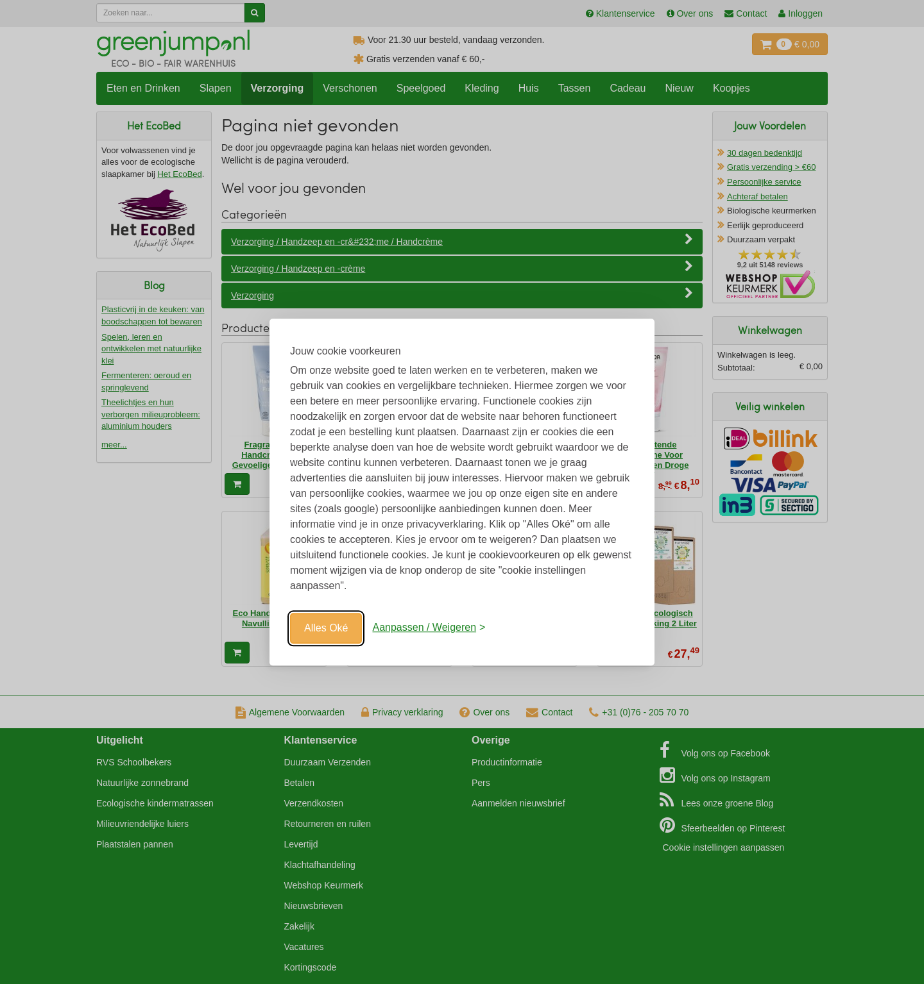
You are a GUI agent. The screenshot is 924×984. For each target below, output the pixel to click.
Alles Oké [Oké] (326, 627)
